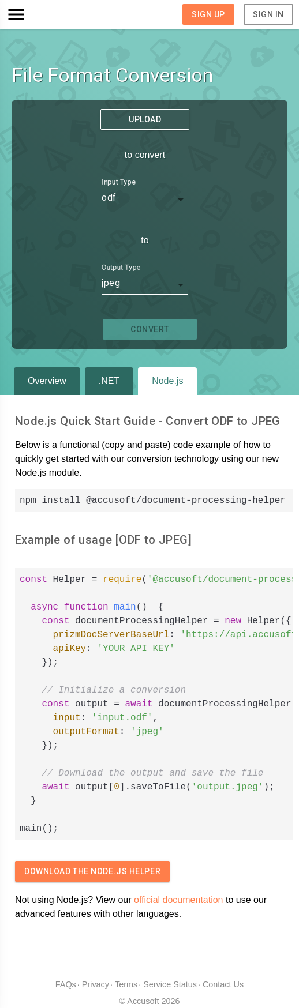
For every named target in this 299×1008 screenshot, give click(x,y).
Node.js (167, 381)
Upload (145, 119)
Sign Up (208, 14)
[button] (42, 14)
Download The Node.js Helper (92, 871)
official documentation (178, 900)
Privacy (95, 984)
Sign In (268, 14)
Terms (126, 984)
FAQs (65, 984)
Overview (47, 381)
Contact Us (223, 984)
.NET (109, 381)
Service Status (170, 984)
